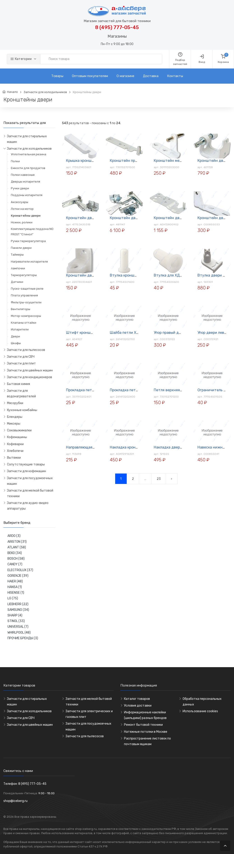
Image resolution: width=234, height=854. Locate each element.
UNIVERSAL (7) (17, 627)
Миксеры (13, 424)
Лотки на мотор (22, 209)
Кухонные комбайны (22, 410)
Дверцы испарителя (25, 181)
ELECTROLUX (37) (20, 570)
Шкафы (16, 343)
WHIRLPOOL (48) (19, 632)
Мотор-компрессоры (26, 316)
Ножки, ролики (21, 222)
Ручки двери (20, 188)
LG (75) (12, 598)
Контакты (175, 76)
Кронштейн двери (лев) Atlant (92, 275)
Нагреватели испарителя (29, 261)
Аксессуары (19, 202)
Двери (15, 336)
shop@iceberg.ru (15, 801)
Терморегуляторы (24, 275)
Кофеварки (15, 444)
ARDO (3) (14, 536)
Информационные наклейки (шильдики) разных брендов (145, 715)
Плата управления (24, 295)
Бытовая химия (18, 384)
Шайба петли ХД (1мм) (129, 332)
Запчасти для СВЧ (20, 357)
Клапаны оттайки (23, 322)
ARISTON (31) (17, 542)
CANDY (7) (14, 564)
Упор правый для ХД (171, 332)
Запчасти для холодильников (45, 92)
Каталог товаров (137, 699)
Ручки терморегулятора (28, 241)
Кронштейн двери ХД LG (87, 218)
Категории (21, 59)
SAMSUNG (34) (18, 610)
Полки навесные (23, 174)
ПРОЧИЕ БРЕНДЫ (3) (22, 638)
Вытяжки (14, 458)
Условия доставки (137, 705)
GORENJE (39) (17, 576)
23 (159, 479)
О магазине (125, 76)
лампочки (18, 268)
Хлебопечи (15, 451)
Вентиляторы (20, 309)
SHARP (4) (14, 615)
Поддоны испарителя (26, 195)
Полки (15, 161)
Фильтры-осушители (26, 302)
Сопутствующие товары (26, 464)
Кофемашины (17, 437)
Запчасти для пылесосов (26, 350)
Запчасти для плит (21, 363)
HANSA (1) (14, 587)
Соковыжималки (19, 430)
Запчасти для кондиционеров (29, 377)
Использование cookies (200, 711)
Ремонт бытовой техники (143, 725)
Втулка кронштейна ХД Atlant (136, 275)
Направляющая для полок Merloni (95, 447)
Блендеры (14, 417)
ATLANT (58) (16, 547)
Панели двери (21, 248)
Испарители (20, 329)
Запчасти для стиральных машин (27, 139)
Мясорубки (15, 403)
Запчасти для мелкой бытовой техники (30, 493)
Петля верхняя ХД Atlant (175, 390)
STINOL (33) (16, 621)
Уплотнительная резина (28, 154)
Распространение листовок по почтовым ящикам (147, 741)
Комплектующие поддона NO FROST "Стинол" (32, 231)
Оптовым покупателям (90, 76)
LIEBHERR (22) (17, 604)
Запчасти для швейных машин (30, 370)
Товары (57, 76)
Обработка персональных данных (202, 701)
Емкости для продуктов (28, 168)
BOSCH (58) (16, 559)
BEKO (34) (14, 553)
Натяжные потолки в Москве (145, 732)
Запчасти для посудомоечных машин (30, 481)
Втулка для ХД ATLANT (174, 275)
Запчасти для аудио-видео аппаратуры (27, 506)
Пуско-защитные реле (27, 288)
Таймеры (17, 254)
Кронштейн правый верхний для (138, 160)
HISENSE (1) (15, 593)
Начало (12, 92)
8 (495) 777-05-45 (117, 27)
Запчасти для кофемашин (26, 471)
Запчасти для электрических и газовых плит (89, 714)
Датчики (17, 282)
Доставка (150, 76)
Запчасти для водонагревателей (21, 393)
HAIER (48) (15, 581)
